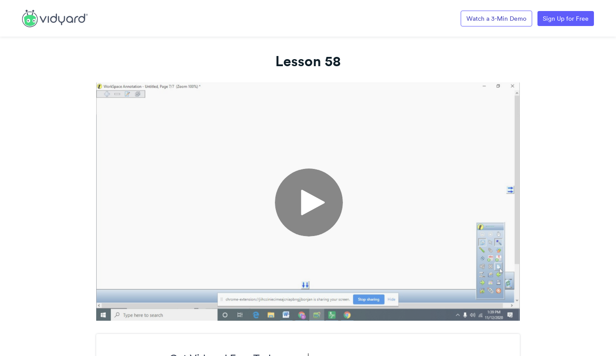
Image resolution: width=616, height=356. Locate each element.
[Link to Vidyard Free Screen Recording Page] (55, 18)
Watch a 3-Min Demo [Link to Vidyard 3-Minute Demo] (496, 18)
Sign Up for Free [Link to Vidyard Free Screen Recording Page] (566, 18)
